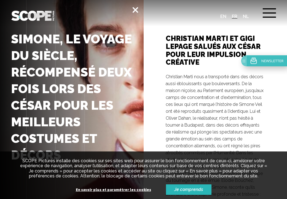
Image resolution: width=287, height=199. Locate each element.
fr (234, 16)
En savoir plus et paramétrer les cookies (113, 190)
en (223, 16)
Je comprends (188, 189)
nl (246, 16)
